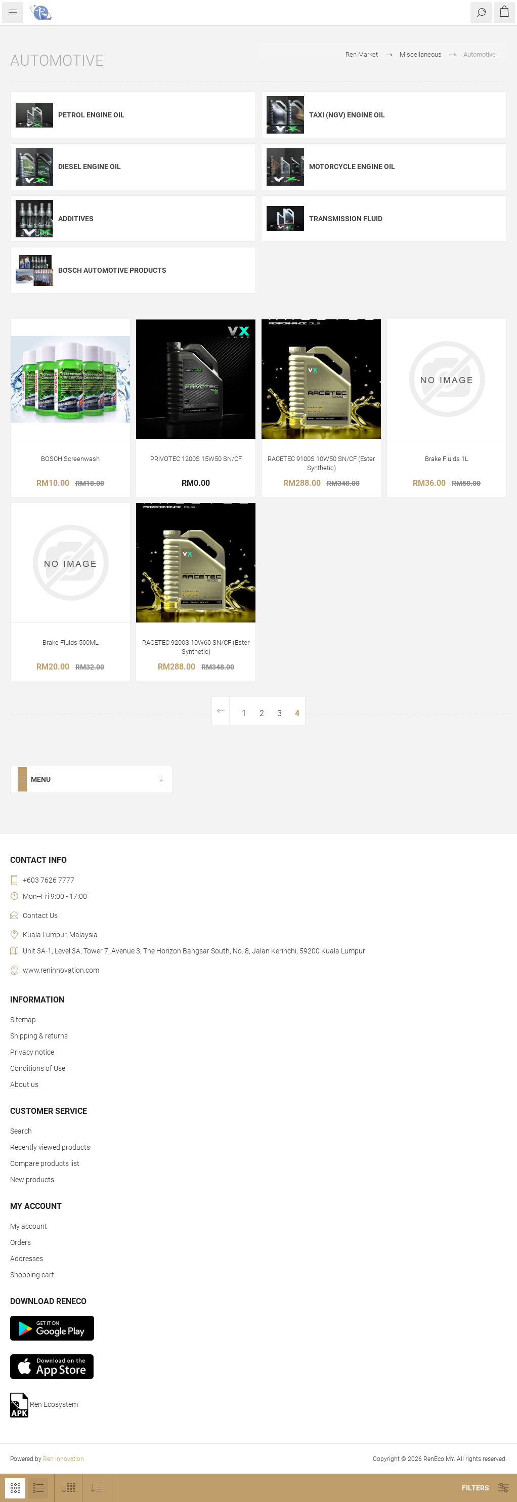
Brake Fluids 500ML (70, 642)
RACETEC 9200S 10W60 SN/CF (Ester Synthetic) (195, 647)
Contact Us (40, 915)
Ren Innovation (63, 1459)
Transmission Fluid (345, 219)
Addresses (26, 1259)
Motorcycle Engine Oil (352, 166)
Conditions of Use (37, 1068)
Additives (76, 219)
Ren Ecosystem (44, 1405)
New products (32, 1180)
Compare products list (44, 1163)
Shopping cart (32, 1275)
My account (28, 1226)
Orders (20, 1242)
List (38, 1488)
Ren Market (362, 54)
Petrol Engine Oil (91, 115)
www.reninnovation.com (61, 970)
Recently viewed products (50, 1147)
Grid (15, 1488)
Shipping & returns (39, 1036)
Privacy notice (32, 1052)
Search (21, 1131)
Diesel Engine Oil (89, 166)
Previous (221, 711)
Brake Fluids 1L (446, 459)
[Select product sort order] (96, 1488)
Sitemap (23, 1020)
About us (24, 1084)
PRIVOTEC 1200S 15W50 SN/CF (196, 459)
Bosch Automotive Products (112, 270)
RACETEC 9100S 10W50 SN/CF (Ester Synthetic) (321, 463)
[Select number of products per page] (68, 1488)
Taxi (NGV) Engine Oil (347, 115)
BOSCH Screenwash (70, 459)
